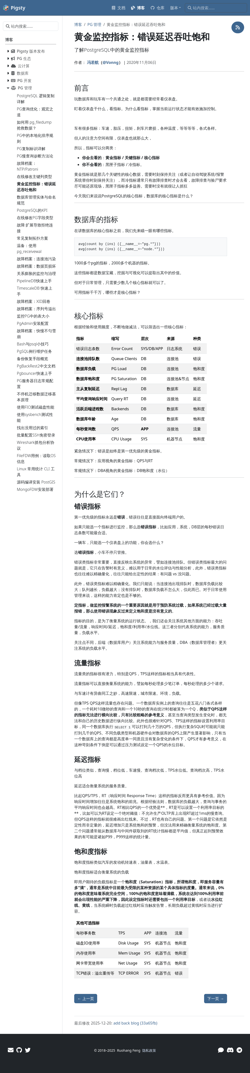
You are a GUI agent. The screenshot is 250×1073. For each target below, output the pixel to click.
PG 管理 (94, 24)
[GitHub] (19, 1050)
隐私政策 (149, 1050)
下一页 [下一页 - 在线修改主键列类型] (215, 998)
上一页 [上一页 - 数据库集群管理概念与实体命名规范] (85, 998)
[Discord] (230, 1050)
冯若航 (93, 62)
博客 (78, 24)
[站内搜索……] (216, 7)
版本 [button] (174, 8)
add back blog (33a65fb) (135, 1023)
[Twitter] (28, 1050)
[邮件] (10, 1050)
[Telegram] (239, 1050)
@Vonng (110, 62)
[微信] (221, 1050)
